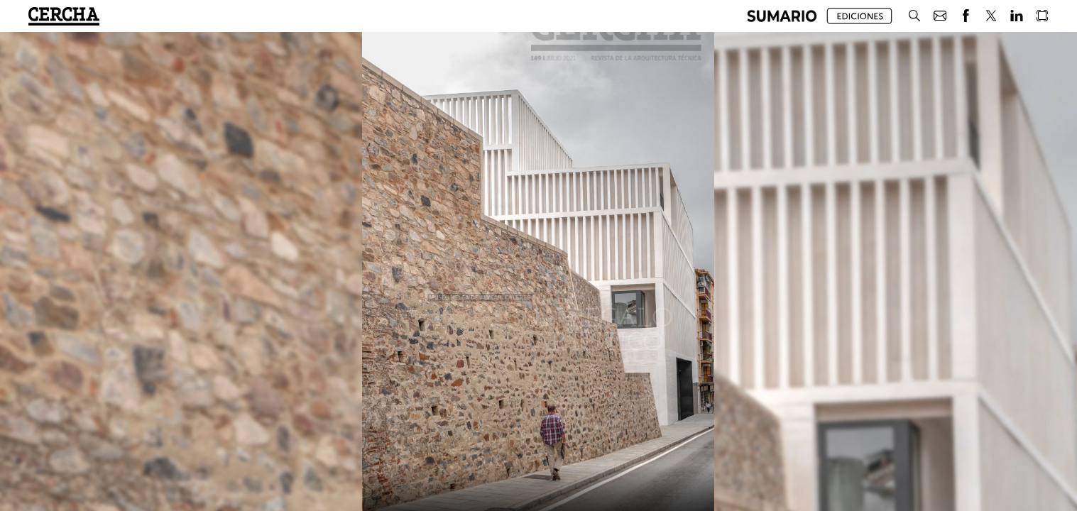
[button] (782, 16)
